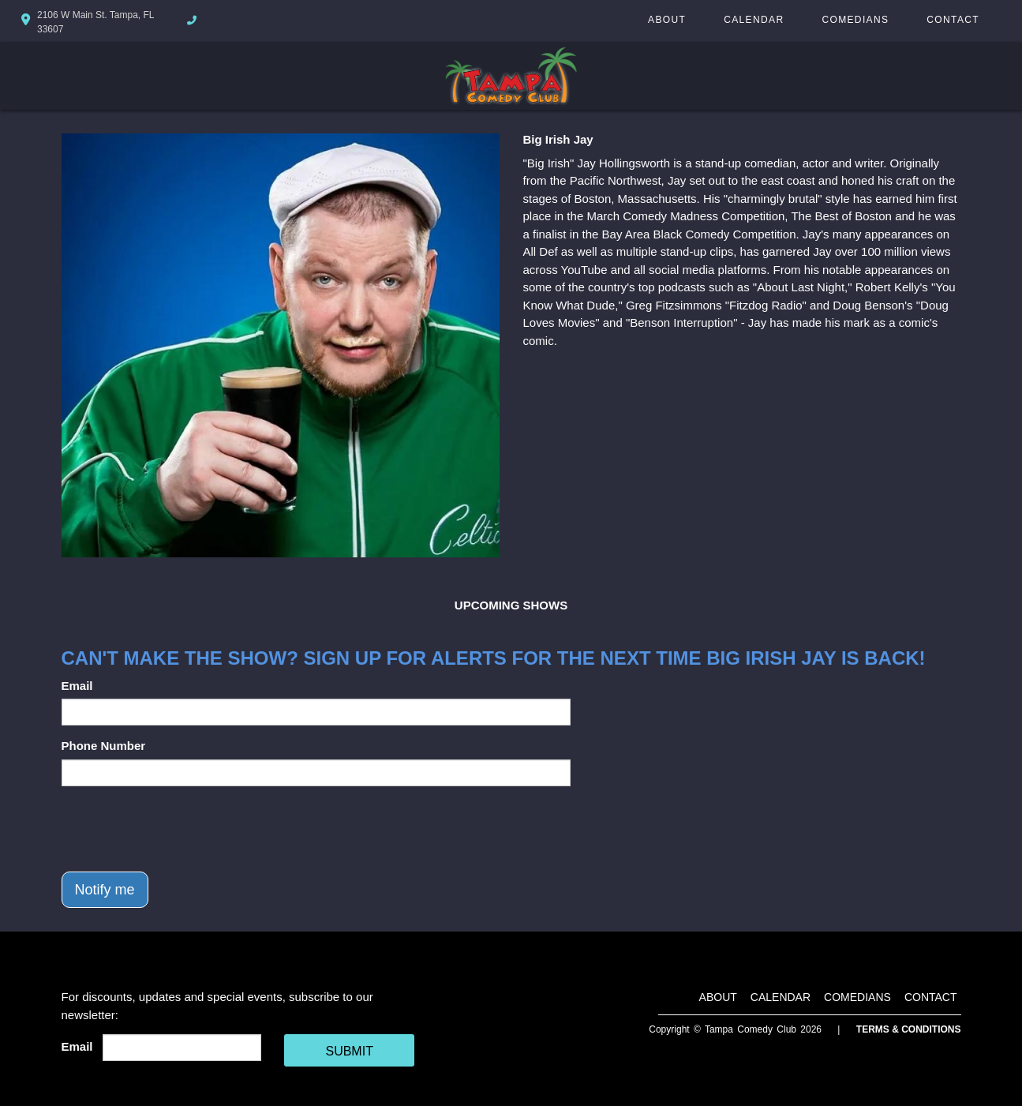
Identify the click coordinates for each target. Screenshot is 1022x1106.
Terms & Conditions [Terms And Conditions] (908, 1029)
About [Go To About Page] (667, 19)
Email (77, 685)
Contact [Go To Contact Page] (953, 19)
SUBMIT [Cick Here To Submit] (348, 1051)
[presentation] (181, 829)
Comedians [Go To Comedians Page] (855, 19)
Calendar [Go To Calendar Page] (754, 19)
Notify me (105, 890)
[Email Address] (182, 1047)
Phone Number (104, 745)
